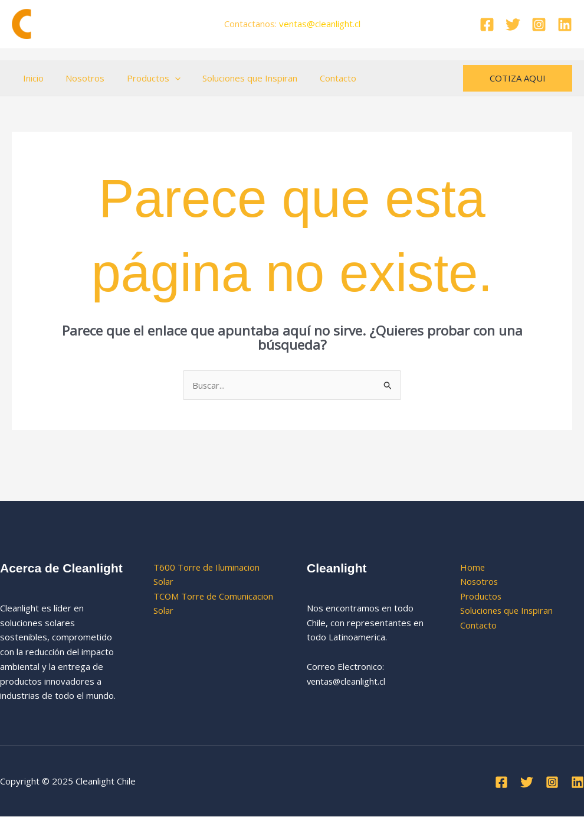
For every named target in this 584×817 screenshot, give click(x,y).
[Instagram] (538, 24)
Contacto (318, 78)
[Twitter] (513, 24)
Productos (142, 78)
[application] (163, 78)
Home (472, 567)
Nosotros (78, 78)
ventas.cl (319, 24)
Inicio (31, 78)
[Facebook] (487, 24)
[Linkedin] (564, 24)
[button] (517, 78)
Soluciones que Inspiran (234, 78)
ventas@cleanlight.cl (347, 681)
